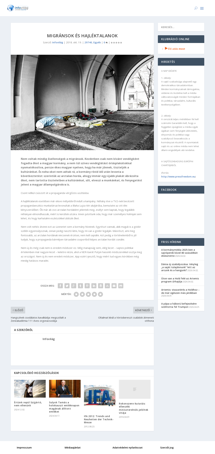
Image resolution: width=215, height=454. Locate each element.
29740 (88, 42)
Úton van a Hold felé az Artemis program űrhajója (180, 280)
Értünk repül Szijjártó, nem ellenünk (28, 404)
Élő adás (173, 48)
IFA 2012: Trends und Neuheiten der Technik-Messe (99, 419)
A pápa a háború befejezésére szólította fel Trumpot (179, 305)
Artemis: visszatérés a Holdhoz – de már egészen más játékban (180, 291)
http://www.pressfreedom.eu (178, 176)
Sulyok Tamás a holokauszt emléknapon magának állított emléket (64, 407)
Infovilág (57, 42)
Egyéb (97, 42)
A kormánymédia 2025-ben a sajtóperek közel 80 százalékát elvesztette (179, 252)
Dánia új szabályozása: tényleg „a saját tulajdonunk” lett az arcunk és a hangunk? (179, 267)
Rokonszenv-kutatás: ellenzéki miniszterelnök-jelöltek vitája (133, 408)
